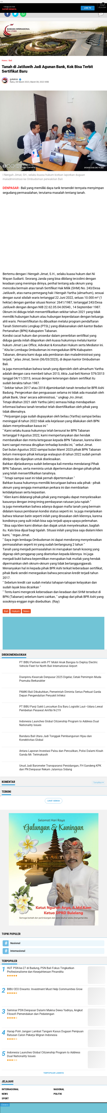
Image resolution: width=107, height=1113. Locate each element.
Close (4, 1105)
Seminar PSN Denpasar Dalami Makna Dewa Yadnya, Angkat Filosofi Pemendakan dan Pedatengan (45, 1012)
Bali (10, 60)
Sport (5, 1098)
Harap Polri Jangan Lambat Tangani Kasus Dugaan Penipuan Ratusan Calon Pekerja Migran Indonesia (45, 1033)
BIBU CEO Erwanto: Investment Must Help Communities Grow (44, 989)
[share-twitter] (15, 14)
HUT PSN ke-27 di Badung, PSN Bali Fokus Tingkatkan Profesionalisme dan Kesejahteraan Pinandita (40, 969)
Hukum (16, 611)
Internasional (17, 950)
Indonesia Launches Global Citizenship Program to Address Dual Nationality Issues (43, 1054)
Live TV (86, 8)
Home (4, 60)
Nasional (15, 943)
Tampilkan (98, 782)
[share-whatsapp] (23, 14)
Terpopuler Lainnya (53, 1073)
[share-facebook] (7, 14)
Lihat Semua (53, 801)
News (26, 611)
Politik (58, 1093)
